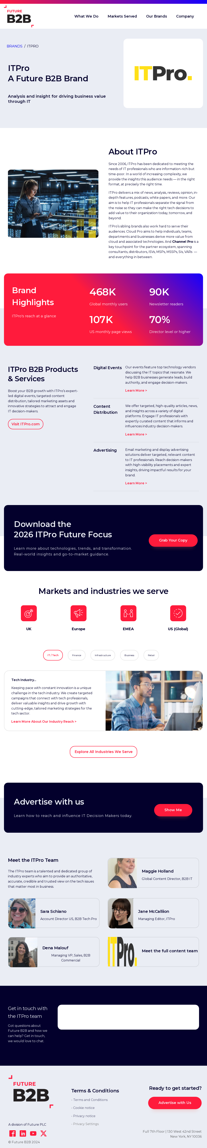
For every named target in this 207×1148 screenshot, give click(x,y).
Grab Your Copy (173, 540)
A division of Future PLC (27, 1124)
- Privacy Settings (85, 1124)
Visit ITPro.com (26, 424)
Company (185, 16)
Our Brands (156, 16)
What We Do (86, 16)
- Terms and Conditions (89, 1100)
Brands (14, 46)
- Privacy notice (83, 1116)
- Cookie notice (83, 1108)
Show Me (173, 810)
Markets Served (122, 16)
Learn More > (136, 390)
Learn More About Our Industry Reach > (44, 721)
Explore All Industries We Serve (104, 752)
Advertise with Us (174, 1103)
